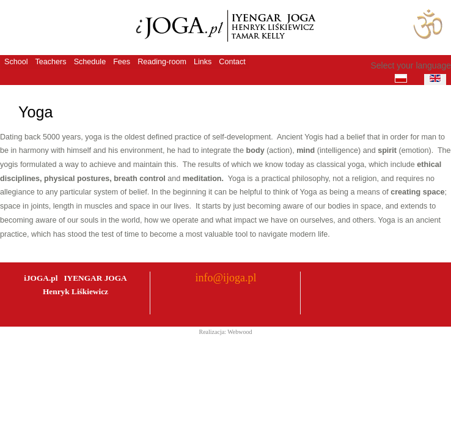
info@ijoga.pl (225, 278)
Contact (232, 61)
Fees (121, 61)
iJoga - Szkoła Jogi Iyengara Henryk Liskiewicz (223, 27)
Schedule (90, 61)
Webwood (239, 331)
